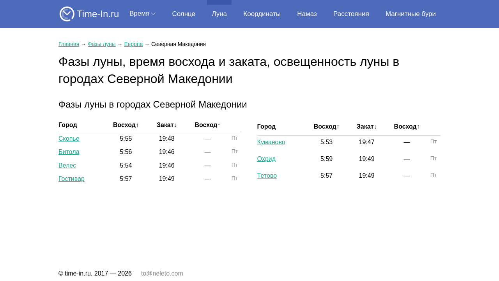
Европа (133, 44)
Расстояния (351, 14)
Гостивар (71, 178)
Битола (68, 151)
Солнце (183, 14)
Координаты (262, 14)
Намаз (307, 14)
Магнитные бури (411, 14)
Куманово (271, 142)
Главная (68, 44)
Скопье (69, 138)
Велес (67, 165)
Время (139, 13)
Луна (219, 14)
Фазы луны (102, 44)
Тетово (267, 175)
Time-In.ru (98, 14)
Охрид (266, 159)
